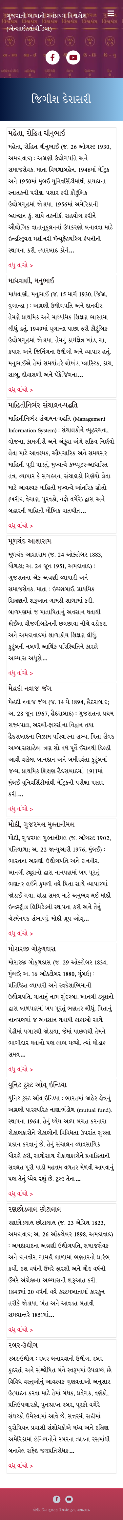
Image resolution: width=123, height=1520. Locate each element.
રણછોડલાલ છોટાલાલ (35, 1209)
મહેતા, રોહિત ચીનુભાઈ (37, 133)
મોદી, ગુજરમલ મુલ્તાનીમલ (41, 825)
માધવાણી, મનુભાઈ (31, 281)
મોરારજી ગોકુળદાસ (32, 949)
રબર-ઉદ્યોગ (23, 1345)
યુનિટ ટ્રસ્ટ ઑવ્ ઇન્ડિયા (38, 1085)
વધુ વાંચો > (21, 265)
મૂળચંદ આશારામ (30, 541)
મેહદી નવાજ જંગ (30, 689)
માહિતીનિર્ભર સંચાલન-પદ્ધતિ (43, 405)
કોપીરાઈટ (39, 1509)
